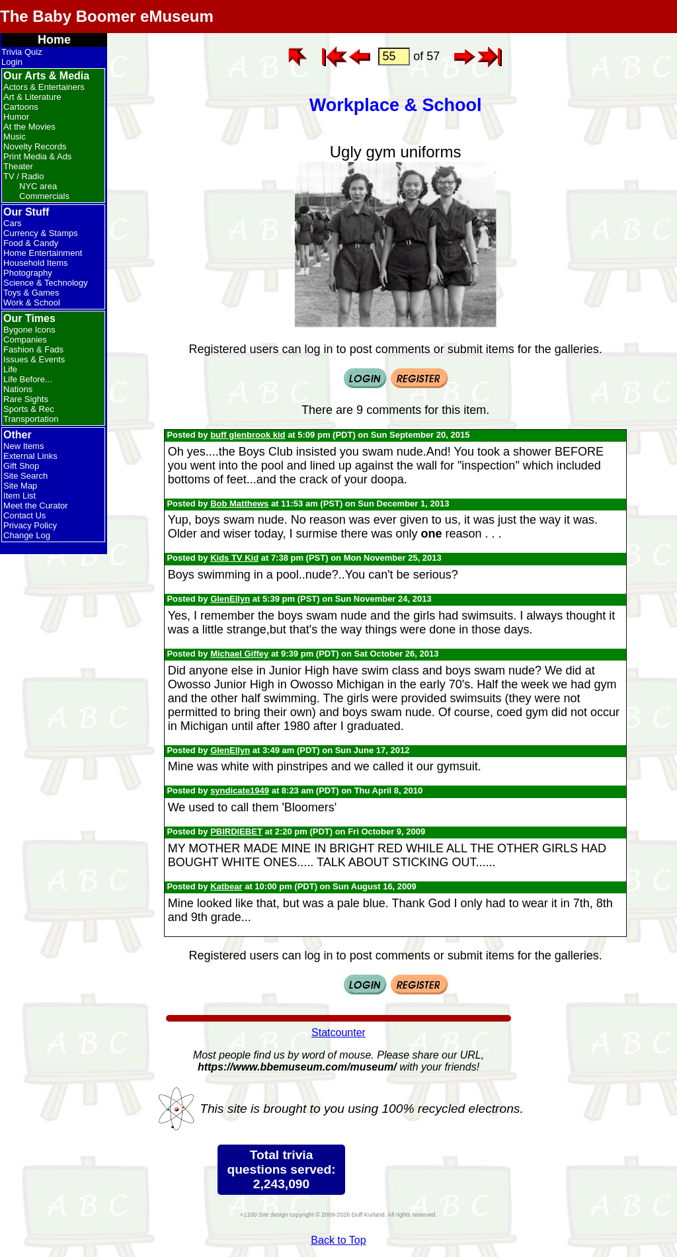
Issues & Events (34, 359)
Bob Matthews (239, 503)
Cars (12, 223)
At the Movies (29, 127)
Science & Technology (45, 283)
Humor (16, 117)
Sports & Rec (28, 409)
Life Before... (27, 379)
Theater (18, 166)
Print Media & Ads (37, 156)
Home (54, 39)
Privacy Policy (30, 525)
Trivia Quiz (21, 52)
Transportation (30, 419)
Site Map (20, 486)
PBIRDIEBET (236, 831)
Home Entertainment (42, 253)
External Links (30, 456)
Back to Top (338, 1240)
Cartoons (20, 107)
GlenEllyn (230, 599)
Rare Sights (25, 399)
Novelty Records (34, 146)
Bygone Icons (29, 330)
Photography (27, 273)
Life (10, 369)
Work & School (31, 302)
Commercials (44, 196)
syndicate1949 (239, 790)
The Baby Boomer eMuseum (107, 16)
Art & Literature (32, 97)
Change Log (26, 535)
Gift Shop (21, 466)
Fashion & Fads (33, 349)
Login (11, 62)
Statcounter (338, 1032)
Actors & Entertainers (44, 87)
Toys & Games (31, 293)
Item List (19, 496)
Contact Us (24, 515)
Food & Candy (30, 243)
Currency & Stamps (40, 233)
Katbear (226, 886)
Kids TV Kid (234, 558)
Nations (17, 389)
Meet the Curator (35, 505)
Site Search (25, 476)
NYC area (38, 186)
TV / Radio (23, 176)
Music (14, 137)
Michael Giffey (239, 654)
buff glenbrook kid (247, 435)
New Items (23, 446)
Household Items (35, 263)
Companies (25, 340)
